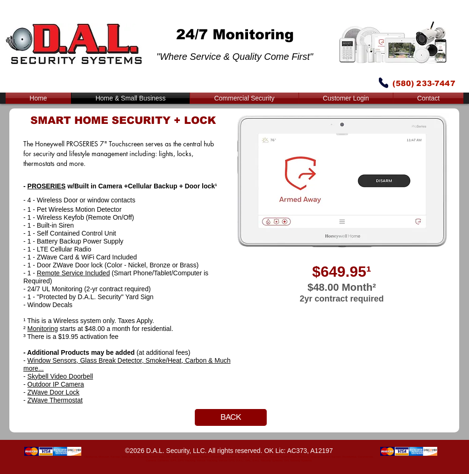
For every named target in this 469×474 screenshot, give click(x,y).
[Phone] (383, 82)
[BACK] (231, 417)
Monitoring (43, 328)
